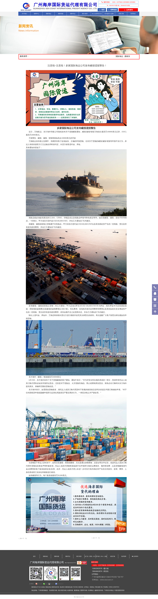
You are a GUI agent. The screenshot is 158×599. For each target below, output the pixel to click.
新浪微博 (40, 584)
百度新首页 (60, 584)
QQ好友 (52, 584)
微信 (46, 584)
